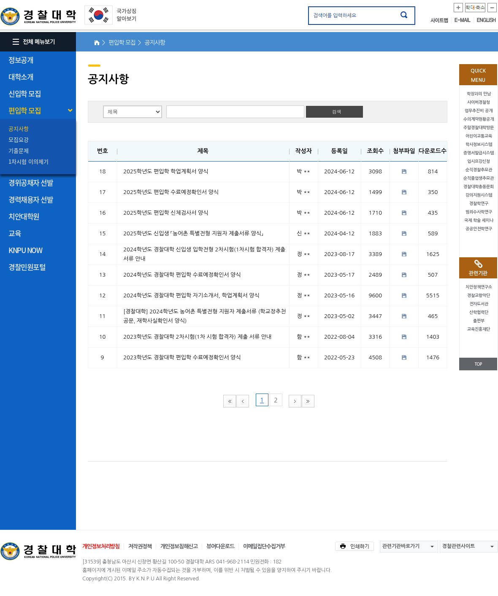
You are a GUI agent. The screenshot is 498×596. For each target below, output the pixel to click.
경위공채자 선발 (30, 182)
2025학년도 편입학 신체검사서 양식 (165, 213)
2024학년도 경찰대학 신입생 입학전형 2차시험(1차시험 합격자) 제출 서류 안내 (204, 254)
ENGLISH (486, 20)
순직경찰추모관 (479, 170)
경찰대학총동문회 (478, 187)
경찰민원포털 (26, 267)
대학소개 (20, 76)
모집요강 (18, 139)
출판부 (478, 321)
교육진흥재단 (478, 329)
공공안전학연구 (479, 229)
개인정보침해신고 (179, 546)
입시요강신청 (478, 161)
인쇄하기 (354, 546)
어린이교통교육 (479, 136)
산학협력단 (478, 312)
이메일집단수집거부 (264, 546)
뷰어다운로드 (220, 546)
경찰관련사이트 (458, 546)
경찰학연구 (478, 203)
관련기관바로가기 (401, 546)
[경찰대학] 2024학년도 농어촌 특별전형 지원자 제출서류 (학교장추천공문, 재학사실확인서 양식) (204, 316)
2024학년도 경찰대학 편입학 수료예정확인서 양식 (182, 275)
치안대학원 (23, 216)
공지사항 (18, 128)
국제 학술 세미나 (478, 220)
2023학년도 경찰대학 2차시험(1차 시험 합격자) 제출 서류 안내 (197, 337)
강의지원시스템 (479, 195)
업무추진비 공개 (479, 111)
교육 (14, 233)
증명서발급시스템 (478, 153)
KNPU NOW (25, 250)
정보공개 (20, 59)
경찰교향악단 (478, 295)
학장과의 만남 (479, 94)
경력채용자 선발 (30, 199)
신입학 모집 (24, 93)
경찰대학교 (38, 551)
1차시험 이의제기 (28, 161)
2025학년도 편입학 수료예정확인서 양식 (171, 192)
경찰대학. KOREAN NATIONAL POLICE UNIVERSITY (38, 16)
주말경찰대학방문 (478, 127)
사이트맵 (441, 20)
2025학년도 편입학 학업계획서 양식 (165, 171)
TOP (478, 364)
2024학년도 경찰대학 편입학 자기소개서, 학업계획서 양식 (191, 295)
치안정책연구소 (479, 287)
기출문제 (18, 150)
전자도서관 (478, 304)
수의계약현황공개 (478, 119)
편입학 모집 (24, 110)
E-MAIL (464, 20)
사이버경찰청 (478, 102)
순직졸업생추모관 (478, 178)
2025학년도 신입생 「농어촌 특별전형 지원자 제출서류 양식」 (193, 233)
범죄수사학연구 (479, 212)
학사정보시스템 (479, 144)
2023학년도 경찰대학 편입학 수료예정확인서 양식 (182, 357)
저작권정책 (140, 546)
